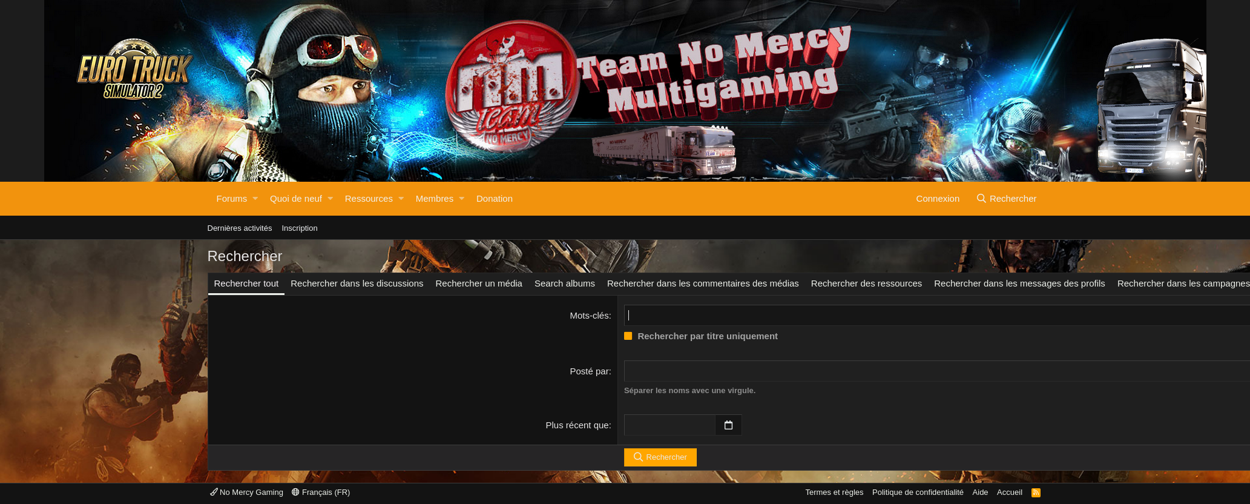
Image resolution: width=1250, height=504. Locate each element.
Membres (435, 198)
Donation (494, 198)
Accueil (1009, 492)
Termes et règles (834, 492)
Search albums (565, 283)
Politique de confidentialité (918, 492)
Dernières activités (240, 228)
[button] (255, 199)
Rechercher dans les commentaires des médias (703, 283)
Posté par (589, 371)
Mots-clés (589, 315)
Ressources (369, 198)
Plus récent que (576, 425)
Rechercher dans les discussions (357, 283)
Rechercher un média (479, 283)
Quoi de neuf (296, 198)
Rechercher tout (246, 283)
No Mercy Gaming (246, 492)
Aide (980, 492)
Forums (232, 198)
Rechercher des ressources (866, 283)
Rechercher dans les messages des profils (1019, 283)
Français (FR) (321, 492)
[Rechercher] (1006, 199)
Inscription (299, 228)
